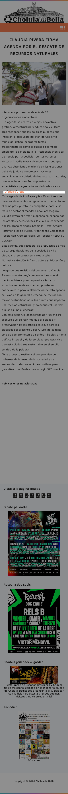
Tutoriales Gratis (13, 192)
